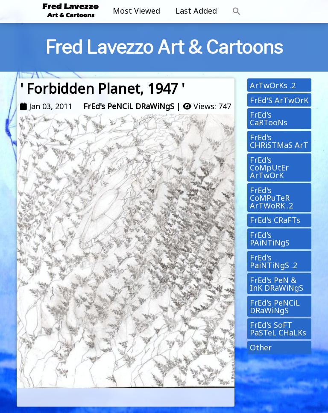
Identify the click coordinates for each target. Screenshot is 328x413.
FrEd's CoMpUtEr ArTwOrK (269, 167)
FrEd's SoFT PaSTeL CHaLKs (278, 329)
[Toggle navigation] (279, 11)
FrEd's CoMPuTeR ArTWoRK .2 (271, 198)
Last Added (196, 11)
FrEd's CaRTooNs (268, 118)
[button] (237, 11)
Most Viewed (136, 11)
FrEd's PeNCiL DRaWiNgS (128, 106)
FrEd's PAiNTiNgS (270, 239)
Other (261, 347)
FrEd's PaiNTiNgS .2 (273, 261)
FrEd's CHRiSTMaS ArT (279, 141)
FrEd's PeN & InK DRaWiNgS (276, 284)
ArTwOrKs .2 (273, 85)
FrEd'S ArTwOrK (279, 100)
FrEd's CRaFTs (275, 220)
